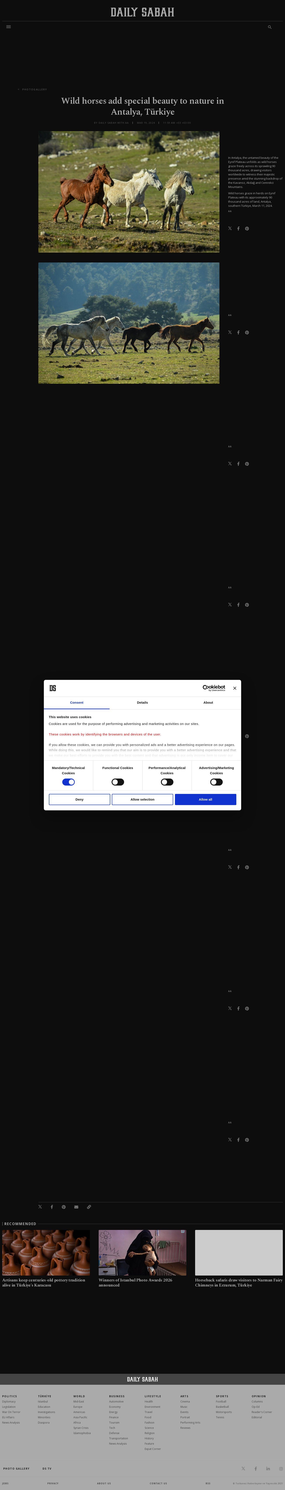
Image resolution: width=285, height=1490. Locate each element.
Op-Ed (256, 1407)
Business (117, 1396)
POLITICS (9, 1396)
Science (149, 1428)
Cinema (185, 1401)
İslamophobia (82, 1433)
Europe (77, 1407)
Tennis (220, 1417)
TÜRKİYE (45, 1396)
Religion (150, 1433)
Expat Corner (153, 1449)
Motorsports (224, 1412)
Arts (184, 1396)
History (149, 1438)
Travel (148, 1412)
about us (104, 1483)
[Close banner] (234, 688)
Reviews (185, 1428)
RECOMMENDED (20, 1224)
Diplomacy (9, 1401)
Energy (113, 1412)
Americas (79, 1412)
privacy (53, 1483)
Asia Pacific (80, 1417)
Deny (79, 799)
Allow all (205, 799)
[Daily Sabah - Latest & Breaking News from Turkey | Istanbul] (142, 11)
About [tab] (208, 703)
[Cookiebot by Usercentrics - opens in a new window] (206, 688)
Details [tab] (142, 703)
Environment (152, 1407)
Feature (149, 1443)
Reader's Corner (262, 1412)
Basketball (222, 1407)
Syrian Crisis (80, 1428)
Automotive (116, 1401)
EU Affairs (8, 1417)
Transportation (118, 1438)
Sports (222, 1396)
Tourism (114, 1422)
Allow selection (142, 799)
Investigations (46, 1412)
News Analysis (11, 1422)
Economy (115, 1407)
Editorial (257, 1417)
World (79, 1396)
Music (183, 1407)
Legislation (9, 1407)
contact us (158, 1483)
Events (184, 1412)
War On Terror (11, 1412)
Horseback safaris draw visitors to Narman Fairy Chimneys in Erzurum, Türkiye (238, 1282)
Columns (257, 1401)
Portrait (185, 1417)
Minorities (44, 1417)
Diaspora (44, 1422)
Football (221, 1401)
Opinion (259, 1396)
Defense (114, 1433)
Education (44, 1407)
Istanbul (43, 1401)
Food (148, 1417)
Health (149, 1401)
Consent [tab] (77, 703)
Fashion (149, 1422)
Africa (77, 1422)
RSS (208, 1483)
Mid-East (78, 1401)
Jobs (5, 1483)
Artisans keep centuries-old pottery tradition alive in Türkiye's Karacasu (43, 1282)
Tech (112, 1428)
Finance (114, 1417)
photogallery (34, 89)
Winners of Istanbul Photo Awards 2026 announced (135, 1282)
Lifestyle (153, 1396)
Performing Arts (190, 1422)
